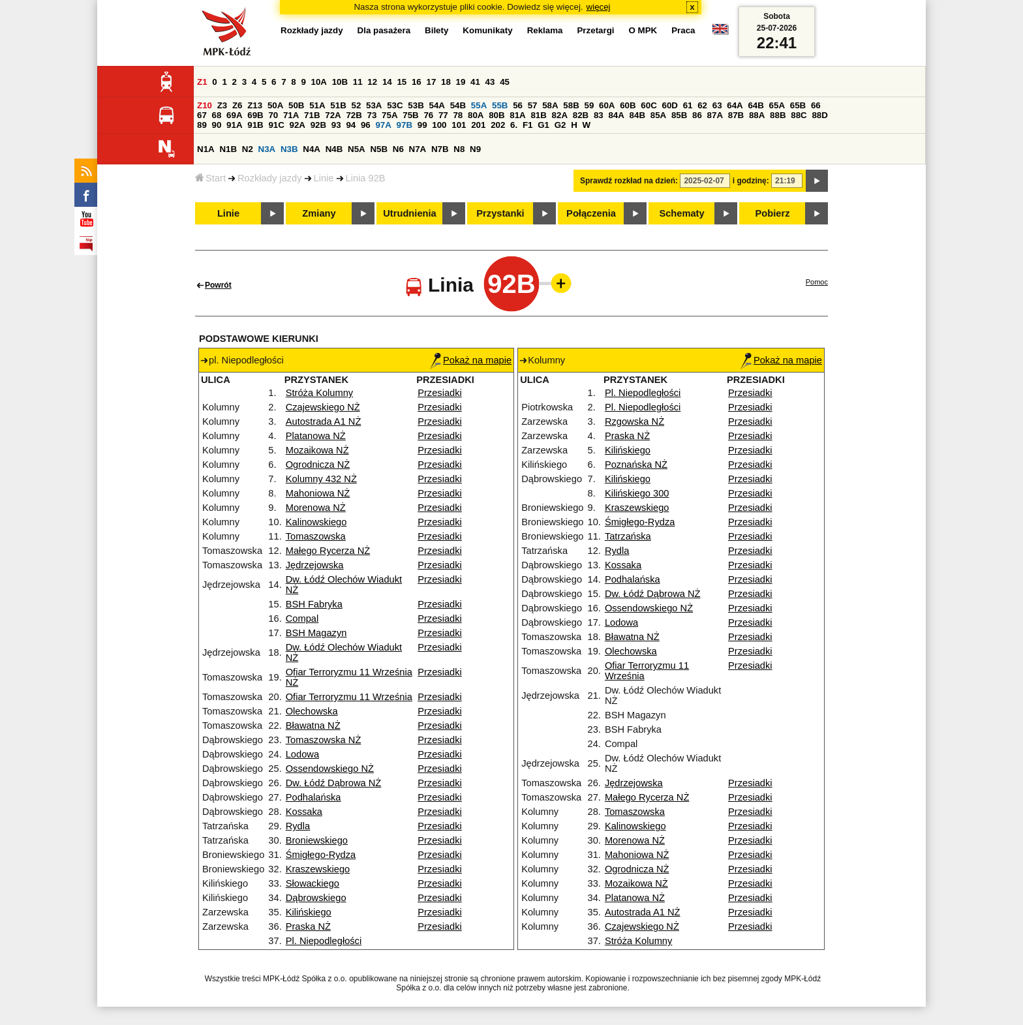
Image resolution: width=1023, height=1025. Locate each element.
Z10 (204, 105)
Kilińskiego (308, 912)
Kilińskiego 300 (637, 493)
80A (475, 115)
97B (404, 125)
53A (374, 105)
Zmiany (318, 213)
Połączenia (591, 213)
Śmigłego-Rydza (321, 854)
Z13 (254, 105)
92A (297, 125)
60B (627, 105)
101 (458, 125)
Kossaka (304, 811)
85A (658, 115)
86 (697, 115)
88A (757, 115)
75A (389, 115)
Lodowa (302, 754)
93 (336, 125)
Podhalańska (313, 797)
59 (589, 105)
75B (410, 115)
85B (679, 115)
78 (458, 115)
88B (778, 115)
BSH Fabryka (314, 604)
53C (395, 105)
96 (366, 125)
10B (340, 82)
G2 (560, 125)
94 (351, 125)
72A (333, 115)
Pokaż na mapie (471, 360)
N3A (267, 149)
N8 (459, 149)
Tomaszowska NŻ (323, 740)
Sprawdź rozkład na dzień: (629, 180)
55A (479, 105)
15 (401, 82)
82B (580, 115)
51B (338, 105)
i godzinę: (751, 180)
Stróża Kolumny (319, 393)
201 (478, 125)
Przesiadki (440, 393)
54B (458, 105)
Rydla (298, 826)
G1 (543, 125)
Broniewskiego (317, 840)
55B (500, 105)
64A (734, 105)
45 (505, 82)
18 (446, 82)
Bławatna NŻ (313, 725)
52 (356, 105)
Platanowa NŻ (316, 436)
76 (428, 115)
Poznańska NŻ (636, 464)
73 (372, 115)
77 (443, 115)
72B (353, 115)
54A (437, 105)
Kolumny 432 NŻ (321, 479)
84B (637, 115)
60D (670, 105)
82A (560, 115)
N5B (379, 149)
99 (422, 125)
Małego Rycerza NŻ (328, 550)
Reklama (545, 30)
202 (498, 125)
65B (798, 105)
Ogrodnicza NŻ (318, 464)
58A (550, 105)
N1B (228, 149)
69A (234, 115)
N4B (334, 149)
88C (798, 115)
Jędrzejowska (315, 565)
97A (383, 125)
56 (518, 105)
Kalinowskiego (316, 522)
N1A (206, 149)
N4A (311, 149)
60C (648, 105)
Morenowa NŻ (316, 507)
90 (217, 125)
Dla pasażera (384, 30)
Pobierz (773, 213)
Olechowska (312, 711)
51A (317, 105)
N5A (356, 149)
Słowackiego (312, 883)
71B (312, 115)
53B (415, 105)
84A (616, 115)
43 (490, 82)
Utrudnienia (409, 213)
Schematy (681, 213)
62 (702, 105)
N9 (475, 149)
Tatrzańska (628, 536)
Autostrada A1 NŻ (323, 421)
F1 (528, 125)
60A (607, 105)
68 (217, 115)
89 (202, 125)
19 (461, 82)
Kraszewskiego (318, 869)
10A (319, 82)
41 (475, 82)
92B (318, 125)
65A (777, 105)
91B (255, 125)
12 (372, 82)
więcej (599, 7)
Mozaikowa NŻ (317, 450)
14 (387, 82)
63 (717, 105)
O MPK (643, 30)
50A (275, 105)
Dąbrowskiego (316, 898)
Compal (302, 618)
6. (513, 125)
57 (533, 105)
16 (416, 82)
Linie (324, 178)
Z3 (222, 105)
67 (202, 115)
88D (819, 115)
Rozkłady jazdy (269, 178)
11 (358, 82)
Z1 (202, 82)
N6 (398, 149)
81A (517, 115)
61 (688, 105)
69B (255, 115)
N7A (418, 149)
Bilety (436, 30)
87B (736, 115)
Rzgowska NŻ (634, 421)
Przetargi (595, 30)
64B (755, 105)
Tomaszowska (316, 536)
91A (234, 125)
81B (538, 115)
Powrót (218, 285)
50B (296, 105)
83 (598, 115)
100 (439, 125)
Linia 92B (366, 178)
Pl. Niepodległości (324, 941)
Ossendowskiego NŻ (330, 768)
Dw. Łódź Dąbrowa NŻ (334, 783)
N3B (289, 149)
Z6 (237, 105)
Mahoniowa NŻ (318, 493)
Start (210, 178)
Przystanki (500, 213)
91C (276, 125)
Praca (683, 30)
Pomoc (817, 282)
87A (715, 115)
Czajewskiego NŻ (323, 407)
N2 (247, 149)
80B (496, 115)
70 (273, 115)
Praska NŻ (308, 926)
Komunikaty (487, 30)
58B (571, 105)
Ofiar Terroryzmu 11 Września (349, 697)
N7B (440, 149)
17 (431, 82)
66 (816, 105)
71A (291, 115)
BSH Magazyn (316, 633)
